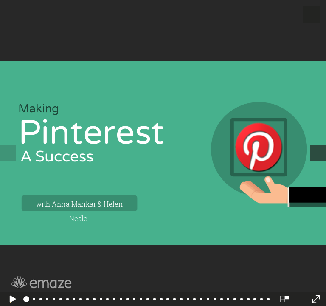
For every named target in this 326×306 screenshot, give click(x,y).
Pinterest (91, 132)
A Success (57, 156)
